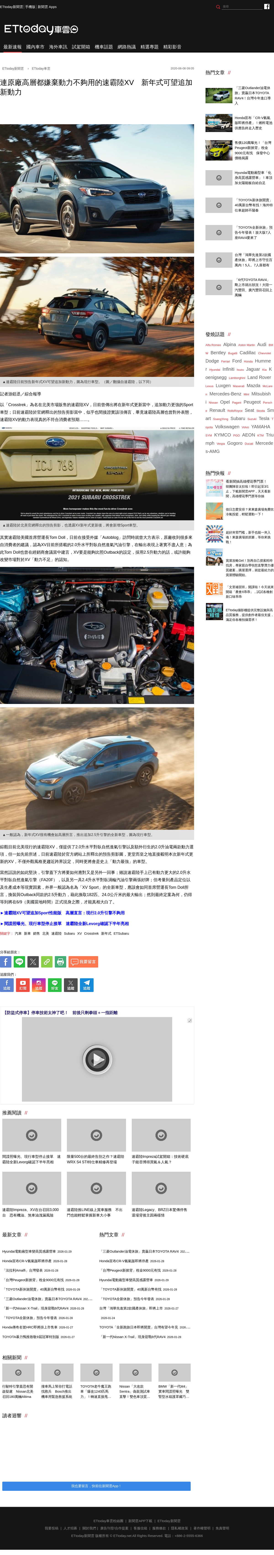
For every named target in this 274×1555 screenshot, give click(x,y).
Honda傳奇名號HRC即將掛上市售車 (37, 1327)
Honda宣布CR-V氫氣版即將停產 (34, 1261)
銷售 (36, 933)
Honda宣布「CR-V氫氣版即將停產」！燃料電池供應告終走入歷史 (253, 123)
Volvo (245, 427)
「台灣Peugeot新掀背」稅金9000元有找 (40, 1280)
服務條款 (159, 1528)
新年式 (106, 933)
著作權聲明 (202, 1528)
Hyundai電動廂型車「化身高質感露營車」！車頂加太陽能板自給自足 (253, 178)
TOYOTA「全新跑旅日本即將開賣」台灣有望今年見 (146, 1327)
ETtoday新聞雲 (11, 7)
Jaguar (253, 369)
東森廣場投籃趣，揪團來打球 (248, 504)
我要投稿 (51, 1528)
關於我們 (89, 1528)
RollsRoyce (234, 411)
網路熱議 (127, 46)
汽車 (18, 933)
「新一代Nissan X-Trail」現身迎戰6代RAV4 (43, 1308)
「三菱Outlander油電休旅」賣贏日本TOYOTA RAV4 (49, 1299)
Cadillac (248, 352)
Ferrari (225, 361)
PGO (236, 435)
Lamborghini (237, 378)
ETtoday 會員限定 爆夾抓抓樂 (248, 527)
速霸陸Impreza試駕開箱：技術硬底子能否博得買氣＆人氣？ (160, 1159)
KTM (260, 435)
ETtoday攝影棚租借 (241, 605)
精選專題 (149, 46)
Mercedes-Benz (225, 393)
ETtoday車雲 (45, 30)
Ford (237, 360)
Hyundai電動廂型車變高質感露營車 (36, 1251)
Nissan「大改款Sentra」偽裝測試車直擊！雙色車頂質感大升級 (134, 1391)
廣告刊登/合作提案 (114, 1528)
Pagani (236, 402)
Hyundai (214, 369)
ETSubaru (121, 933)
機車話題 (104, 46)
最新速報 (12, 46)
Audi (261, 344)
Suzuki (252, 419)
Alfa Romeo (213, 345)
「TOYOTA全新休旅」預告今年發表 (37, 1318)
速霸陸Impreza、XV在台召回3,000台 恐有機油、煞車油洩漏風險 (30, 1212)
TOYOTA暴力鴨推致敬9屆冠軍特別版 (38, 1337)
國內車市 (35, 46)
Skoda (260, 411)
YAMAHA (260, 426)
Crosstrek (91, 933)
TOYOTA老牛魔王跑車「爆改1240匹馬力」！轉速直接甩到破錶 (95, 1391)
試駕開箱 (81, 46)
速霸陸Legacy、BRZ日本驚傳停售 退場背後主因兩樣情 (161, 1212)
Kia (264, 369)
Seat (249, 410)
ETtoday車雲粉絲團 (266, 6)
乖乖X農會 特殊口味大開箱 (246, 582)
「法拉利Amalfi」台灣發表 (30, 1270)
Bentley (218, 352)
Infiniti (228, 369)
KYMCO (222, 434)
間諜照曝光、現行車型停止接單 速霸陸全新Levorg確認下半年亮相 (31, 1159)
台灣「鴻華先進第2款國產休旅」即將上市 (139, 1308)
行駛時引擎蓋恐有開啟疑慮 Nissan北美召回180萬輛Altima (17, 1391)
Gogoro (234, 443)
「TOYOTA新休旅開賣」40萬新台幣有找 (41, 1289)
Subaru (69, 933)
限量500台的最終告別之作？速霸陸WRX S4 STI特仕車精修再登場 (95, 1159)
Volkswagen (227, 426)
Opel (225, 402)
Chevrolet (264, 353)
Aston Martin (246, 345)
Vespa (221, 443)
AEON (248, 434)
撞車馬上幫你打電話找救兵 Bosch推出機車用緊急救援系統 (56, 1391)
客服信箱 (140, 1528)
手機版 (30, 7)
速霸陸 (56, 933)
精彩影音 (172, 46)
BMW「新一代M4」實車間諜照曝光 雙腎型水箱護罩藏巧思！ (173, 1391)
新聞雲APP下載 (140, 1521)
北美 (45, 933)
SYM (209, 435)
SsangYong (220, 419)
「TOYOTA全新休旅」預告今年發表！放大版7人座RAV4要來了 (253, 232)
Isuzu (240, 369)
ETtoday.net (122, 1536)
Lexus (209, 386)
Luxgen (223, 385)
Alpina (229, 344)
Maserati (238, 386)
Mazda (253, 385)
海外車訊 (58, 46)
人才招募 (70, 1528)
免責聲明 (222, 1528)
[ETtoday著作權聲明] (83, 999)
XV (79, 933)
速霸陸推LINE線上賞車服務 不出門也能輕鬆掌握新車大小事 (95, 1212)
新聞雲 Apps (47, 7)
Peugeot (252, 402)
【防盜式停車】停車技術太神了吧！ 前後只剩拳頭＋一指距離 (60, 1012)
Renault (217, 410)
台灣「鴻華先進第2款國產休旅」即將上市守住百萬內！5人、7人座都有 (253, 260)
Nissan (213, 402)
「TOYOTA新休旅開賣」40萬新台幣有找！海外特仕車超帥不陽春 (254, 205)
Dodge (212, 360)
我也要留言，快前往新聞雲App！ (96, 1486)
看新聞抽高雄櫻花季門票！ (246, 481)
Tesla (264, 418)
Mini (246, 394)
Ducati (249, 443)
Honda (248, 361)
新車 (27, 933)
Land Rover (259, 377)
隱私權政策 (179, 1528)
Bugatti (232, 353)
